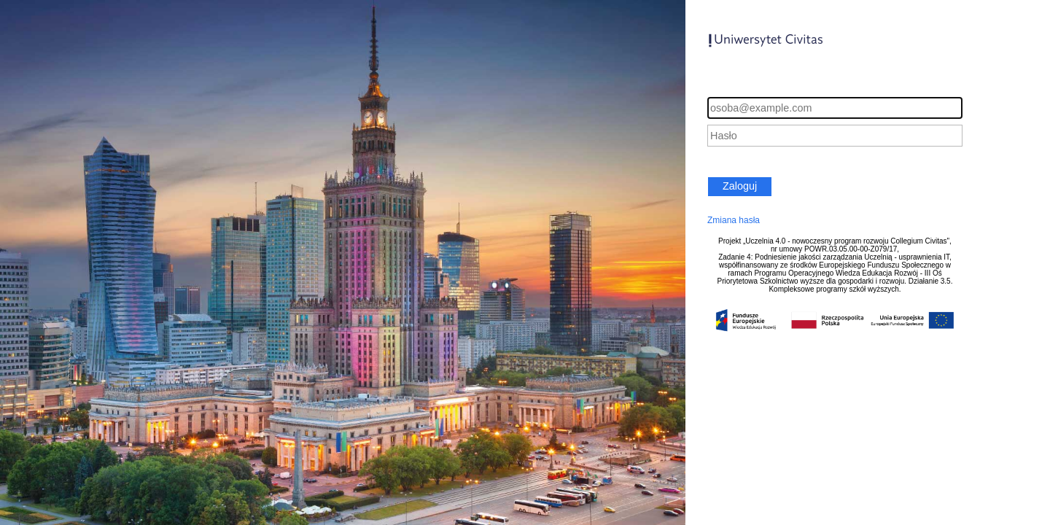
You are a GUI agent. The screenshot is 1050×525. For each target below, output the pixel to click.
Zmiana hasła (733, 220)
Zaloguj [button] (740, 186)
